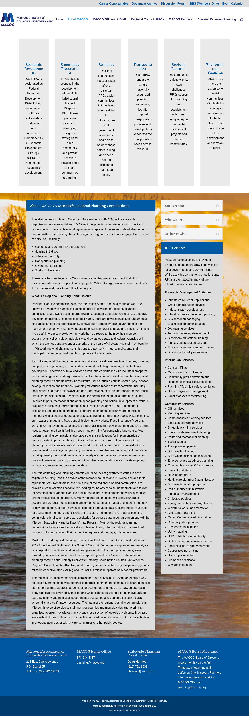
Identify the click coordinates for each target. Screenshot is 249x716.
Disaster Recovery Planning (216, 19)
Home (59, 19)
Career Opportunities (113, 3)
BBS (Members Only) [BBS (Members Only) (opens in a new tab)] (204, 3)
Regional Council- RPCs (147, 19)
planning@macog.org (91, 662)
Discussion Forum (173, 3)
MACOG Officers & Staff (109, 19)
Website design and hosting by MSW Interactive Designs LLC (124, 706)
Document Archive (145, 3)
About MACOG (77, 19)
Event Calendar (233, 3)
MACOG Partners (181, 19)
